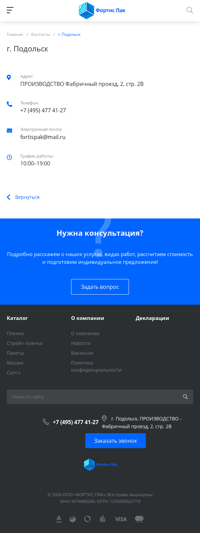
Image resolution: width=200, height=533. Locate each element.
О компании (87, 318)
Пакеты (15, 353)
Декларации (152, 318)
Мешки (15, 363)
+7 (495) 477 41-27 (43, 110)
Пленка (15, 333)
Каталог (17, 318)
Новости (80, 343)
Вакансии (82, 353)
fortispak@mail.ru (43, 137)
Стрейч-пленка (24, 343)
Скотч (13, 372)
